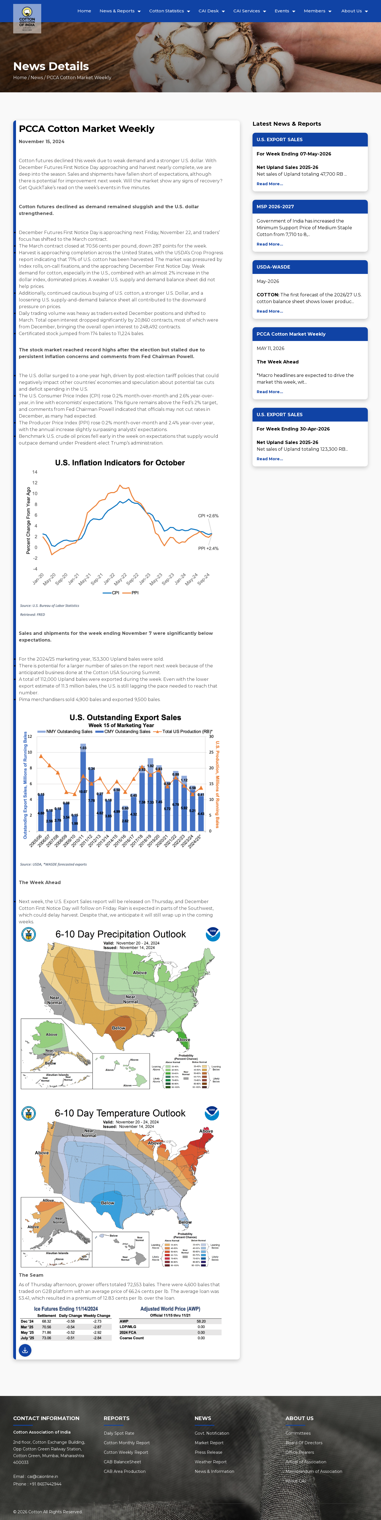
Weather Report (211, 1461)
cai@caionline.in (42, 1476)
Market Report (209, 1442)
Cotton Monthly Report (127, 1442)
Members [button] (314, 10)
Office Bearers (300, 1452)
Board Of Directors (304, 1442)
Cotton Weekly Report (126, 1452)
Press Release (208, 1452)
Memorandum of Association (314, 1471)
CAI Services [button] (246, 10)
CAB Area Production (125, 1471)
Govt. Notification (212, 1433)
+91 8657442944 (45, 1484)
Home (84, 10)
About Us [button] (351, 10)
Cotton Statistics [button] (166, 10)
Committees (298, 1433)
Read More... (270, 183)
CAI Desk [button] (209, 10)
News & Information (214, 1471)
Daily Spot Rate (119, 1433)
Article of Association (306, 1461)
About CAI (296, 1481)
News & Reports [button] (117, 10)
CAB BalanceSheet (122, 1461)
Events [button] (282, 10)
